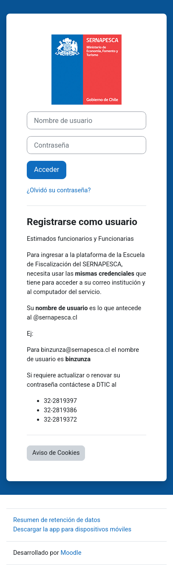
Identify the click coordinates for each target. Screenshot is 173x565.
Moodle (70, 552)
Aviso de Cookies (55, 453)
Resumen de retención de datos (56, 520)
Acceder (46, 170)
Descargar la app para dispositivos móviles (72, 529)
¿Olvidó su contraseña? (59, 190)
